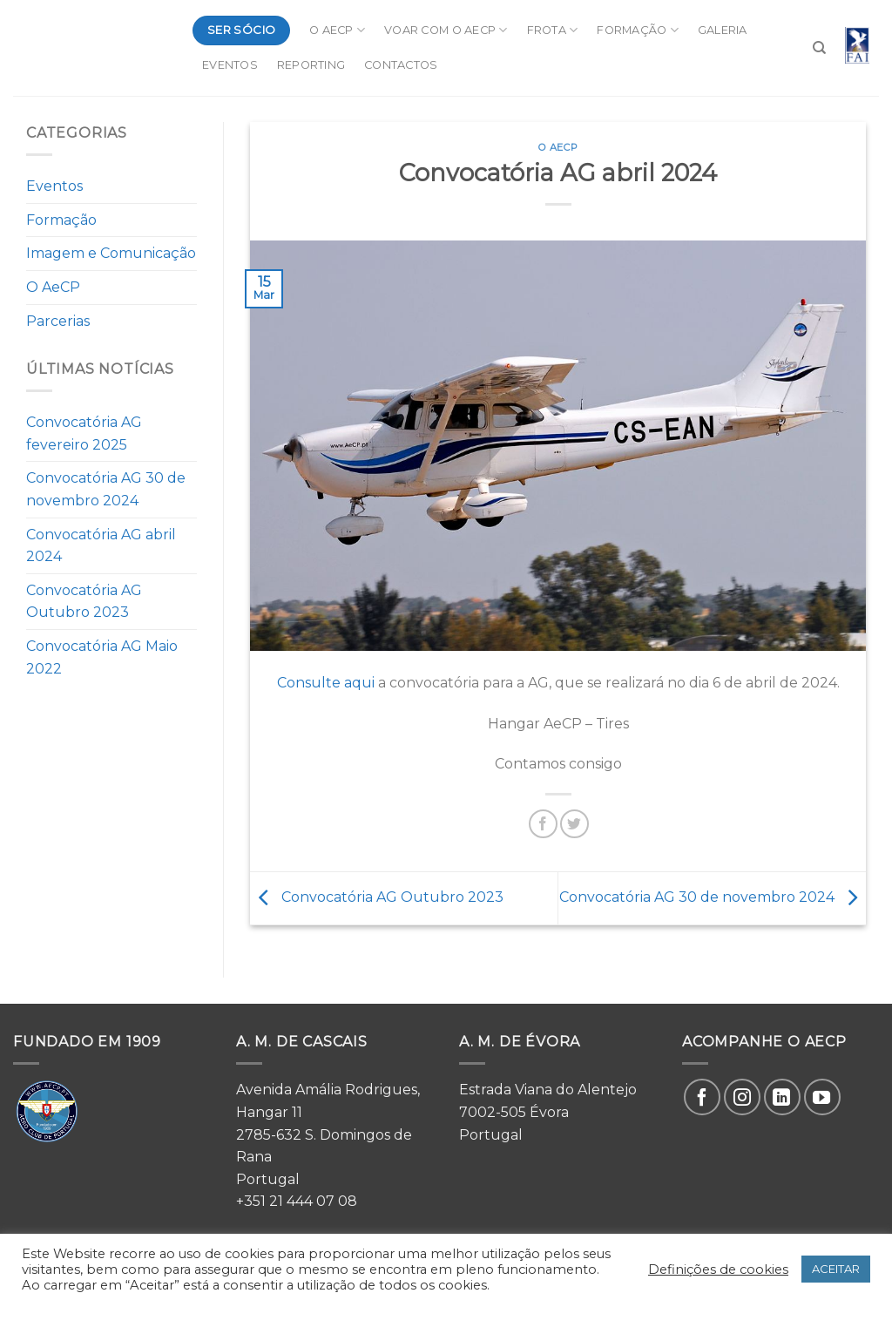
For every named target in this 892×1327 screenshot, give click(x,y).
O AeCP (337, 30)
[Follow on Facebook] (702, 1097)
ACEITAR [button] (836, 1269)
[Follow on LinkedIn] (782, 1097)
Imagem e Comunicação (111, 253)
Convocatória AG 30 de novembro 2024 (106, 489)
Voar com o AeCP (445, 30)
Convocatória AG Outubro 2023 (84, 601)
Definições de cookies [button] (718, 1269)
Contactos (400, 64)
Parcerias (58, 321)
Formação (638, 30)
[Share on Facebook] (543, 823)
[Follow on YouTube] (822, 1097)
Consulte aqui (326, 682)
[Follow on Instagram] (742, 1097)
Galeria (722, 30)
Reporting (311, 64)
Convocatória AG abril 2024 (101, 545)
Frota (552, 30)
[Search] (819, 47)
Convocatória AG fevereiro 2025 (84, 433)
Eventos (230, 64)
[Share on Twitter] (574, 823)
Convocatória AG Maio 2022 (102, 657)
